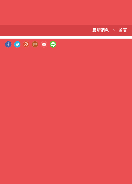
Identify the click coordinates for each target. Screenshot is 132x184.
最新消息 (100, 30)
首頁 (123, 30)
